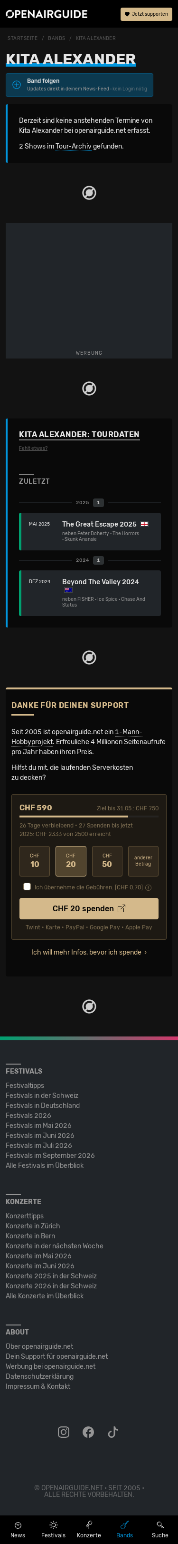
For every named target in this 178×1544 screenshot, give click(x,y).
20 (70, 861)
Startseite (23, 38)
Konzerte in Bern (30, 1236)
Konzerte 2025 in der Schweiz (51, 1276)
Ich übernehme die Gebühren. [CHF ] (89, 887)
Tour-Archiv (74, 146)
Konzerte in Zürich (33, 1226)
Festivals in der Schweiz (42, 1096)
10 (34, 861)
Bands (57, 38)
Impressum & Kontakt (38, 1387)
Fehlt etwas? (33, 448)
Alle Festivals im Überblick (45, 1166)
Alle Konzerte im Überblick (45, 1296)
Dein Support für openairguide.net (57, 1357)
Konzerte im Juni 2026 (40, 1266)
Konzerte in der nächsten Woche (54, 1246)
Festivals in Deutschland (43, 1106)
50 (107, 861)
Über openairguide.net (39, 1347)
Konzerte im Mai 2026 (39, 1256)
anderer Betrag (143, 861)
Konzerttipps (25, 1216)
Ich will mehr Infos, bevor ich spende (86, 952)
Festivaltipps (25, 1086)
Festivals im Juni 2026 (40, 1136)
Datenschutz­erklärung (40, 1377)
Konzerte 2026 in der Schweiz (51, 1286)
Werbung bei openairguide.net (50, 1367)
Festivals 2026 (28, 1116)
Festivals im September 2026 (50, 1156)
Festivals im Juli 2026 (39, 1146)
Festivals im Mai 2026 (39, 1126)
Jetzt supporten (146, 14)
